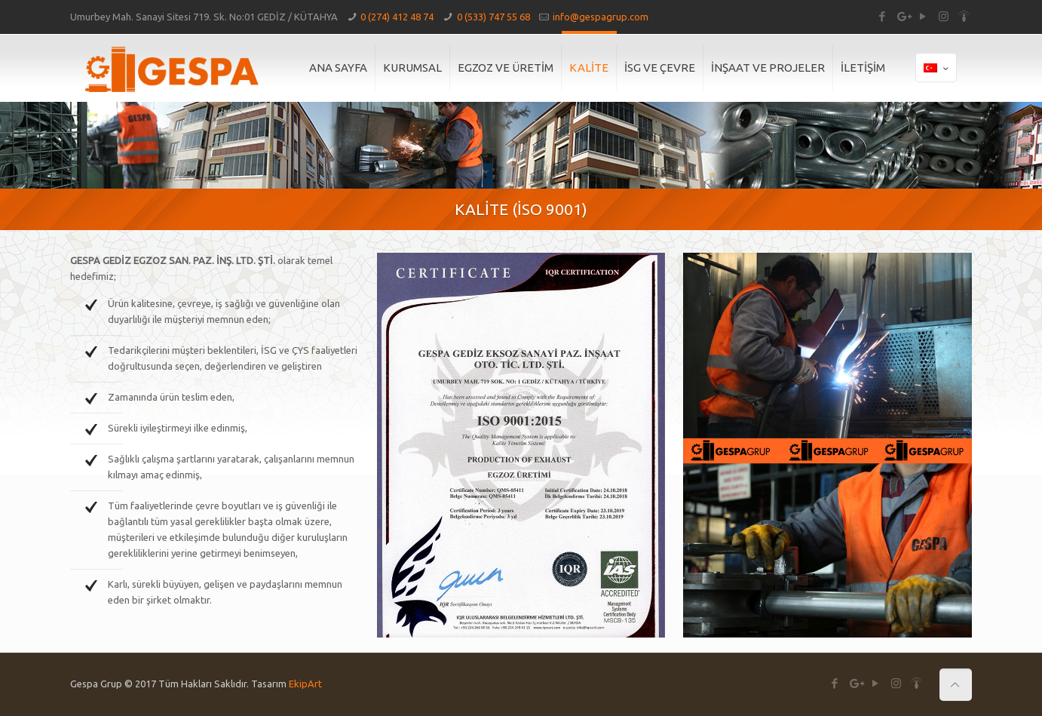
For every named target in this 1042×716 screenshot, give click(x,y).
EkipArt (305, 683)
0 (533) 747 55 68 (493, 16)
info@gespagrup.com (600, 16)
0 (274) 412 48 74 (397, 16)
